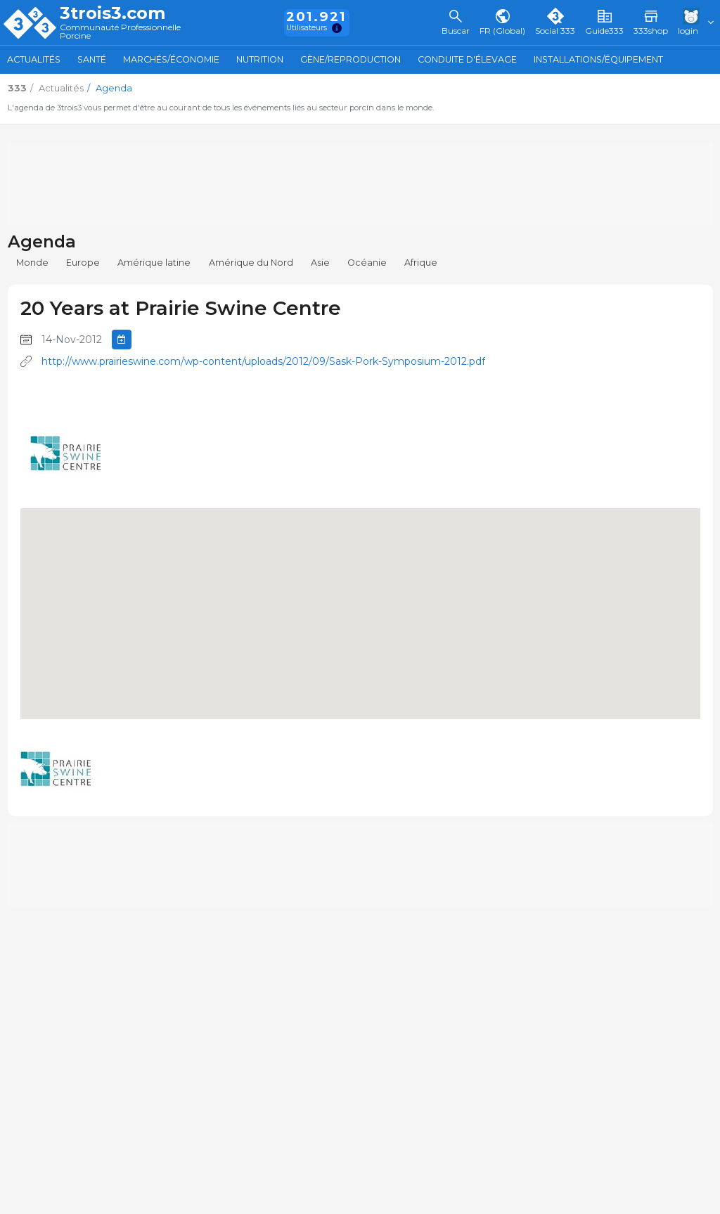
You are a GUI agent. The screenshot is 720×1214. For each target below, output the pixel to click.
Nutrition (259, 59)
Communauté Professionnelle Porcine (120, 32)
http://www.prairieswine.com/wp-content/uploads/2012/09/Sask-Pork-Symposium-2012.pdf (263, 361)
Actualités (33, 59)
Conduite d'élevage (467, 59)
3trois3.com (112, 13)
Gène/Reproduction (350, 59)
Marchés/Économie (171, 59)
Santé (91, 59)
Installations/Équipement (598, 59)
